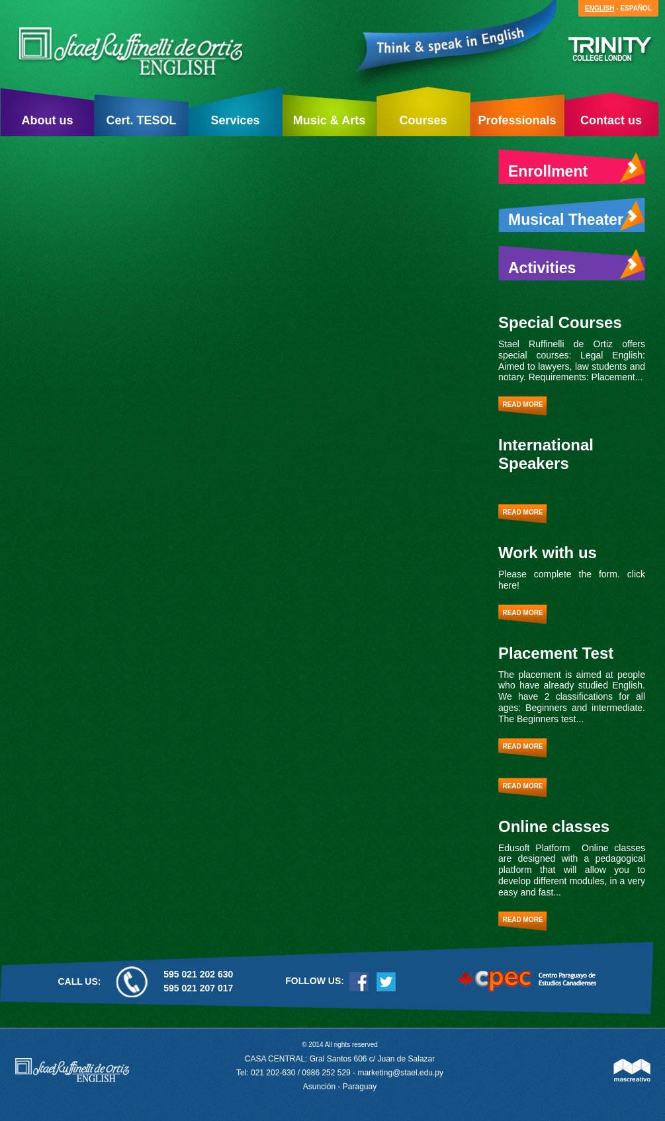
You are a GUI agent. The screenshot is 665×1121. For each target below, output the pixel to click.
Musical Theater (576, 216)
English (599, 8)
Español (636, 8)
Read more (522, 404)
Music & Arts (329, 120)
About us (47, 120)
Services (234, 120)
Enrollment (576, 168)
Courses (423, 120)
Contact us (611, 120)
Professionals (517, 120)
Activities (576, 264)
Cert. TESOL (141, 120)
